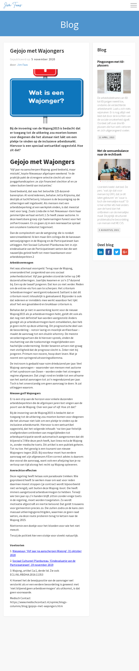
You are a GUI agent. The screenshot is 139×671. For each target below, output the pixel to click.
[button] (133, 5)
